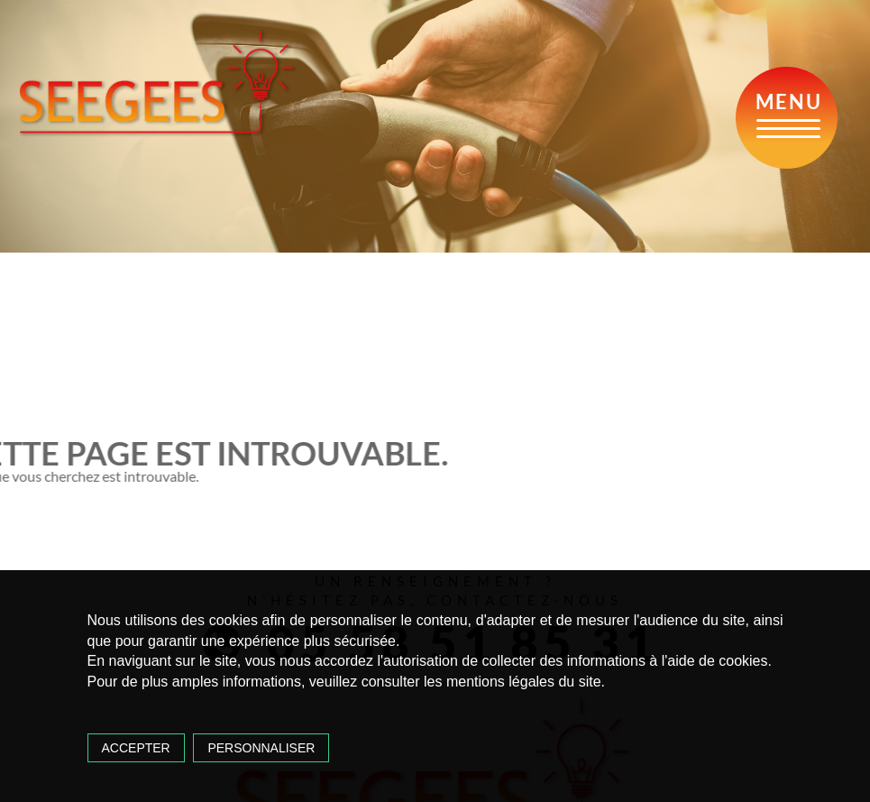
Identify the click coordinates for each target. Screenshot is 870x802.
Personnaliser (261, 748)
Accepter (136, 748)
